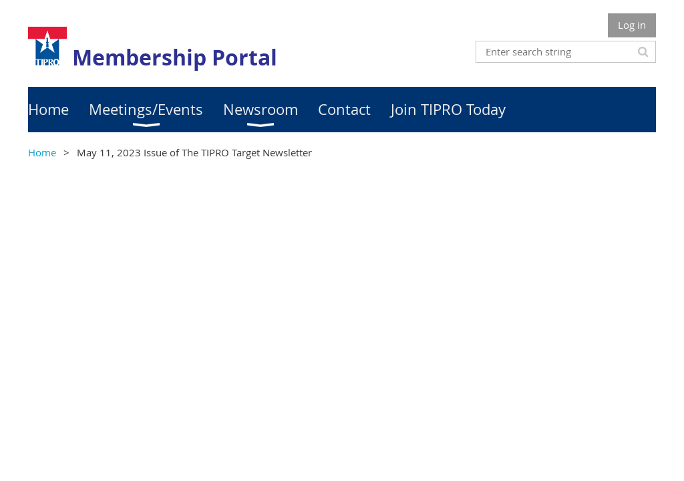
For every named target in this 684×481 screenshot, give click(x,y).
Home (42, 152)
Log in (632, 24)
